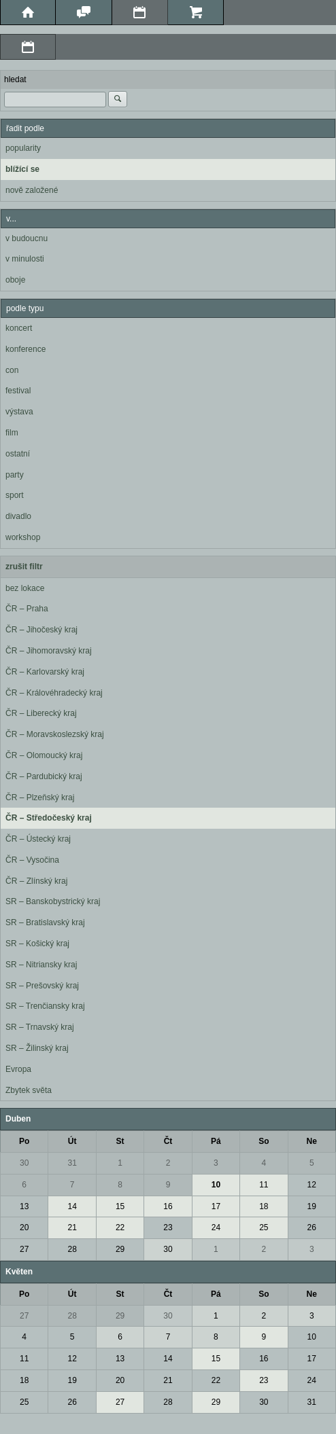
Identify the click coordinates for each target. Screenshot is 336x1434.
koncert (18, 328)
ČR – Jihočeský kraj (41, 629)
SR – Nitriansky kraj (41, 964)
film (11, 432)
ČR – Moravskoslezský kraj (54, 734)
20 (24, 1227)
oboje (15, 280)
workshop (22, 537)
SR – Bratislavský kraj (45, 922)
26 (311, 1227)
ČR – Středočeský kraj (48, 818)
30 (24, 1163)
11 (263, 1184)
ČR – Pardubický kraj (43, 776)
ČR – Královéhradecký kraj (54, 693)
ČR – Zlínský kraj (36, 881)
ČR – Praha (26, 608)
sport (14, 495)
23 (167, 1227)
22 (120, 1227)
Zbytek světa (28, 1090)
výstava (19, 411)
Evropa (18, 1069)
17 (216, 1206)
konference (25, 349)
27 (24, 1249)
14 (71, 1206)
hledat (15, 79)
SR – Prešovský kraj (42, 985)
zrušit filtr (24, 566)
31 (71, 1163)
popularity (23, 148)
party (14, 475)
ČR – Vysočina (32, 860)
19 (311, 1206)
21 (71, 1227)
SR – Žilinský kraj (37, 1048)
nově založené (31, 190)
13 (24, 1206)
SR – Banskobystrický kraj (52, 901)
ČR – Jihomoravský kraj (48, 651)
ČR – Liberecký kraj (41, 713)
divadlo (18, 516)
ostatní (17, 454)
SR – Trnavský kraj (39, 1027)
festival (18, 390)
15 (120, 1206)
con (11, 370)
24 (216, 1227)
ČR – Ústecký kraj (38, 839)
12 (311, 1184)
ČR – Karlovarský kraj (44, 672)
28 (71, 1249)
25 (263, 1227)
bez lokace (24, 588)
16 (167, 1206)
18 (263, 1206)
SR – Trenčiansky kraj (45, 1006)
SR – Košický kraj (37, 943)
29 (120, 1249)
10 (216, 1184)
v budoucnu (26, 238)
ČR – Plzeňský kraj (39, 797)
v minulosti (24, 259)
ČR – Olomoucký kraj (43, 755)
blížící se (22, 169)
